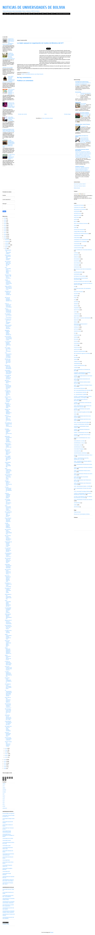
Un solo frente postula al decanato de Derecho (8, 550)
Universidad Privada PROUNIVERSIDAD (7, 831)
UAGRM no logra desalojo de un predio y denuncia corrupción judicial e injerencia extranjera (9, 56)
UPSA (4, 806)
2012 (5, 761)
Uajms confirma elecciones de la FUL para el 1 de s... (8, 288)
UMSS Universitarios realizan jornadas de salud (8, 636)
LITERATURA (77, 313)
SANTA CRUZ (77, 349)
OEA (75, 333)
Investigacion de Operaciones (81, 81)
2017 (5, 232)
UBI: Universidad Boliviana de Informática (82, 390)
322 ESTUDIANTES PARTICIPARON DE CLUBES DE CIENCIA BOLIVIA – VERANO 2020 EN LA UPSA (85, 140)
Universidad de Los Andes (79, 440)
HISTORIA (76, 301)
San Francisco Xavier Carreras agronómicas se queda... (8, 538)
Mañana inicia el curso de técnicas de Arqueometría (8, 622)
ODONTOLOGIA (77, 331)
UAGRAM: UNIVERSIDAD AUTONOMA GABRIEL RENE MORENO (82, 373)
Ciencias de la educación (79, 229)
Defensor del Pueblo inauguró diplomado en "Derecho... (8, 411)
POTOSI (75, 345)
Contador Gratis (6, 924)
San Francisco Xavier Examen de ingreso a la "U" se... (8, 571)
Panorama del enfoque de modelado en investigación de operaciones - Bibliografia (83, 84)
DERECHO (76, 256)
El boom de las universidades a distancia (8, 738)
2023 (5, 221)
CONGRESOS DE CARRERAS (80, 241)
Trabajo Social (77, 361)
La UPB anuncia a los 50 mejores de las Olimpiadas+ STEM (11, 157)
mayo (6, 750)
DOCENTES (76, 260)
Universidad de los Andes (8, 838)
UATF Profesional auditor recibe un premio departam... (8, 470)
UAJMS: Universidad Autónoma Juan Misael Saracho (32, 74)
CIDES (75, 227)
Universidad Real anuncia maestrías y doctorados (8, 566)
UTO (38, 13)
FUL (75, 299)
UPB (3, 804)
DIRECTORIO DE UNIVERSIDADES (62, 13)
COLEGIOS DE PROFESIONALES (81, 233)
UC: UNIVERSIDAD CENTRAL (80, 392)
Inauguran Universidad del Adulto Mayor (8, 734)
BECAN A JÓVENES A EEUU (8, 381)
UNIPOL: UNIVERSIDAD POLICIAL (81, 432)
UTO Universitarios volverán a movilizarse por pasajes (8, 355)
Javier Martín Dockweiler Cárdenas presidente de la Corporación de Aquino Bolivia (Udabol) (9, 79)
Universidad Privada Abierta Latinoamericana (8, 854)
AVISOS (75, 219)
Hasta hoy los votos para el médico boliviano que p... (8, 446)
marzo (6, 753)
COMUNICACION (77, 235)
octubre (6, 243)
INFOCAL (76, 305)
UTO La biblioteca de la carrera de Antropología (8, 310)
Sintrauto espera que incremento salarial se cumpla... (8, 744)
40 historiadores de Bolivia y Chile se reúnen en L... (8, 555)
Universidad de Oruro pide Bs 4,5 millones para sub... (8, 723)
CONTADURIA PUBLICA (79, 245)
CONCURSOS (77, 237)
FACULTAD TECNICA (78, 291)
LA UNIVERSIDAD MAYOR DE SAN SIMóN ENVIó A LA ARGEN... (8, 693)
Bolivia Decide (77, 188)
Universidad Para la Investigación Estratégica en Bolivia (8, 835)
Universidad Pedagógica (79, 448)
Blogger (51, 932)
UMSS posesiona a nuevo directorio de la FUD (8, 657)
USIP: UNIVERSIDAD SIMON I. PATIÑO (82, 486)
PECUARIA (76, 339)
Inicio (45, 114)
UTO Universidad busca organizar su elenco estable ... (8, 270)
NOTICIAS (76, 329)
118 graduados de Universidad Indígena (8, 252)
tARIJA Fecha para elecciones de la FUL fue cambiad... (8, 399)
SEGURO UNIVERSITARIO (79, 351)
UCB (24, 13)
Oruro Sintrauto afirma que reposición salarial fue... (8, 520)
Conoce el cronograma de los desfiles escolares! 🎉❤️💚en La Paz (85, 115)
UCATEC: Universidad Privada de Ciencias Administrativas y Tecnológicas (83, 397)
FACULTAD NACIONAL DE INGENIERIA (82, 288)
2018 (5, 230)
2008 (5, 768)
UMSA (47, 13)
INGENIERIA (76, 307)
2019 (5, 229)
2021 (5, 225)
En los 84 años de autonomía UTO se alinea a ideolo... (8, 338)
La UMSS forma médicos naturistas (8, 631)
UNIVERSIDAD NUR (78, 446)
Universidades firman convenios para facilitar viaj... (8, 464)
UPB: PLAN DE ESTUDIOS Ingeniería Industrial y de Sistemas (11, 92)
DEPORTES (76, 254)
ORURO (75, 337)
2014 (5, 238)
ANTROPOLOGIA (77, 213)
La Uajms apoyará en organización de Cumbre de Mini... (8, 674)
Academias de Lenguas (79, 207)
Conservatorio (77, 243)
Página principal (77, 512)
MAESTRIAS (76, 315)
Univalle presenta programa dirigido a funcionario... (8, 525)
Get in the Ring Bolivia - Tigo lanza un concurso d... (8, 276)
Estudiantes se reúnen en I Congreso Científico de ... (8, 293)
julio (6, 248)
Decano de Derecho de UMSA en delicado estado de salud (8, 578)
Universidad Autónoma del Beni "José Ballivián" (8, 896)
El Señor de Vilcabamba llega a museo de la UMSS (8, 663)
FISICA (75, 297)
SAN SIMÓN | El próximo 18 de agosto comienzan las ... (8, 425)
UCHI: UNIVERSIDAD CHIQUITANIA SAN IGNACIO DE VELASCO (82, 406)
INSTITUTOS (76, 309)
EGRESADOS (77, 267)
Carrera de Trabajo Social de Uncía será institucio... (8, 668)
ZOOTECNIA (76, 506)
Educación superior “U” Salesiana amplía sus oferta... (8, 405)
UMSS (42, 13)
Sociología (76, 357)
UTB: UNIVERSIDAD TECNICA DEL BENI (82, 488)
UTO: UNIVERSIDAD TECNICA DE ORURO (83, 499)
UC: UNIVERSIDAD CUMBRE (80, 394)
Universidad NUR (6, 871)
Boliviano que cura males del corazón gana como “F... (8, 361)
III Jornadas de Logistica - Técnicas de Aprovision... (8, 377)
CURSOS (76, 252)
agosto (6, 246)
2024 (5, 220)
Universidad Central (7, 840)
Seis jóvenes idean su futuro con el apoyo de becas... (8, 452)
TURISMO (76, 367)
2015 (5, 236)
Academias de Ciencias (79, 205)
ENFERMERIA (77, 274)
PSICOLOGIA (77, 347)
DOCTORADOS (77, 262)
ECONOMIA (76, 265)
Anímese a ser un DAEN (8, 67)
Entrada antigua (67, 114)
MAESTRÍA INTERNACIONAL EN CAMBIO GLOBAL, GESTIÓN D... (8, 439)
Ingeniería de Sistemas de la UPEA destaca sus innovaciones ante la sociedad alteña (8, 41)
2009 (5, 766)
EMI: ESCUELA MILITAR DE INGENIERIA (82, 269)
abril (6, 751)
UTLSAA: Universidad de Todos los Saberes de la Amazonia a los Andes (83, 497)
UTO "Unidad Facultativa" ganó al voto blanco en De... (8, 458)
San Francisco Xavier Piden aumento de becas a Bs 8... (8, 711)
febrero (6, 755)
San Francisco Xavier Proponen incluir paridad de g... (8, 531)
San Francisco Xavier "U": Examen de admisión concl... (8, 560)
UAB (3, 802)
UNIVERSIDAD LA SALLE (79, 442)
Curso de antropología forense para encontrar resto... (8, 387)
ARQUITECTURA (77, 215)
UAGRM (10, 13)
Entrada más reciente (22, 114)
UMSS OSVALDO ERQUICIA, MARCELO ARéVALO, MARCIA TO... (8, 650)
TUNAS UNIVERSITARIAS (79, 365)
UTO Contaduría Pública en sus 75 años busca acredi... (8, 477)
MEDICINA (76, 319)
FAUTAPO (76, 293)
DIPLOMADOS (77, 258)
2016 (5, 234)
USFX (34, 13)
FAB (75, 286)
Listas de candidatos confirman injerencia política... (7, 495)
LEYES (75, 311)
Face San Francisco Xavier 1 (80, 185)
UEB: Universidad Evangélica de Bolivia (82, 412)
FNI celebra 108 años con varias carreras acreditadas (8, 728)
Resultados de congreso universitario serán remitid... (8, 590)
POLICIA (76, 341)
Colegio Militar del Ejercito (79, 231)
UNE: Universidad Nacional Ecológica (81, 422)
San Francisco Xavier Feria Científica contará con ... (8, 705)
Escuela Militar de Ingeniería (8, 813)
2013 (5, 759)
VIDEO (75, 504)
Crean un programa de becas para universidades (8, 305)
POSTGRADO (77, 343)
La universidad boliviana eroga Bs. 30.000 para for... (8, 344)
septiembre (7, 244)
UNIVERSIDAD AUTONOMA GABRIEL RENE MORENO (8, 912)
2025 (5, 218)
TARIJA (75, 359)
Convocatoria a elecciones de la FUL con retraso (8, 627)
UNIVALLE (5, 808)
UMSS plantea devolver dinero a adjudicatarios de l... (8, 616)
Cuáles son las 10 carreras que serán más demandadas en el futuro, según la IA (9, 105)
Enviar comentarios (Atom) (47, 118)
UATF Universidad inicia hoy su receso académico (8, 508)
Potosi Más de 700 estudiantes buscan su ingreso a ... (8, 699)
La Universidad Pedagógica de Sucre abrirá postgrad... (8, 610)
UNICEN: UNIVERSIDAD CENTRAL (81, 424)
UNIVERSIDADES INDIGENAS (80, 453)
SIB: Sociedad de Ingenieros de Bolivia (82, 353)
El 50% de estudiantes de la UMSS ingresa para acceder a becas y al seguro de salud (8, 130)
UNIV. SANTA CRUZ (17, 13)
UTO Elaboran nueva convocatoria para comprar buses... (8, 686)
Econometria (78, 92)
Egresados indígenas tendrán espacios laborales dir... (8, 332)
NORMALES (76, 327)
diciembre (7, 239)
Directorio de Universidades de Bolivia (82, 514)
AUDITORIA (76, 217)
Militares (75, 321)
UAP (3, 794)
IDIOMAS (76, 303)
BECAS (52, 13)
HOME (5, 13)
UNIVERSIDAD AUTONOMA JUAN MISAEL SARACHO (8, 902)
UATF (4, 798)
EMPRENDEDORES (78, 272)
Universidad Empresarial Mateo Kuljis (8, 848)
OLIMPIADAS (77, 335)
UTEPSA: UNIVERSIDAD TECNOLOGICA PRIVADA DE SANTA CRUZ (82, 494)
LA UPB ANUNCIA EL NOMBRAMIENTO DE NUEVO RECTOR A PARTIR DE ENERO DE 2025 (8, 143)
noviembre (7, 241)
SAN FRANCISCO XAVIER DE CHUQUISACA (8, 905)
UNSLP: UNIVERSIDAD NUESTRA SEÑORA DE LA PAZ (81, 459)
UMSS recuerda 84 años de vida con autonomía (8, 327)
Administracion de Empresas (80, 209)
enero (6, 757)
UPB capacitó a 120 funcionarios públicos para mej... (8, 596)
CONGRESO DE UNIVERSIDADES (81, 239)
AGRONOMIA (77, 211)
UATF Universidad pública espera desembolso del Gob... (8, 603)
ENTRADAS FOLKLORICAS (80, 276)
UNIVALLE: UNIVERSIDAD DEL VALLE (82, 437)
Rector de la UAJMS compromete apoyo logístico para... (8, 643)
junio (6, 748)
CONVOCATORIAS (78, 247)
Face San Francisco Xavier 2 (80, 183)
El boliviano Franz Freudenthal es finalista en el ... (8, 680)
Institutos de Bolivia (79, 166)
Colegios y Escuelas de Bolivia (82, 112)
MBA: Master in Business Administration (82, 317)
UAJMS (29, 13)
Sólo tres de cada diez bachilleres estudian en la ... (8, 299)
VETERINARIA (77, 502)
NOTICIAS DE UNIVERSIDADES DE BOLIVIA (34, 7)
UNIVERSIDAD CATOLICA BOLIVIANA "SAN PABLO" (8, 880)
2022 (5, 223)
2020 (5, 227)
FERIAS (75, 295)
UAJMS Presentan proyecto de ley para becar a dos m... (8, 282)
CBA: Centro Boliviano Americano (81, 223)
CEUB (75, 225)
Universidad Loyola (6, 845)
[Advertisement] (42, 26)
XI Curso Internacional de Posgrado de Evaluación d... (8, 489)
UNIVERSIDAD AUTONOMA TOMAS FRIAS (8, 899)
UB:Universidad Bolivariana (79, 388)
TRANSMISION (77, 363)
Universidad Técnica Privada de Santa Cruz (8, 816)
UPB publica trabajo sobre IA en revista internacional (11, 119)
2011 (5, 763)
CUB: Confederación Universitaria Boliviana (83, 249)
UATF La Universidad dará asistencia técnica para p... (8, 418)
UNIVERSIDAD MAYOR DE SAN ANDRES (8, 918)
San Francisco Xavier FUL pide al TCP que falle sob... (8, 263)
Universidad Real (6, 860)
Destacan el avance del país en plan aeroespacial (8, 367)
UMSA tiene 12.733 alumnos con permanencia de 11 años (8, 717)
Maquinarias (78, 102)
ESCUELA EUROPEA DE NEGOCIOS (82, 281)
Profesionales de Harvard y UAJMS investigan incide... (8, 544)
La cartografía (83, 126)
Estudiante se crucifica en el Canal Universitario (8, 585)
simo (75, 355)
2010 (5, 764)
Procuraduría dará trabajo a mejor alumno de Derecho (8, 372)
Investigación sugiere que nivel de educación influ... (8, 393)
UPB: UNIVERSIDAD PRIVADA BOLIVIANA (83, 464)
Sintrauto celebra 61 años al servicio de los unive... (8, 483)
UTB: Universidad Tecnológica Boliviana (82, 491)
